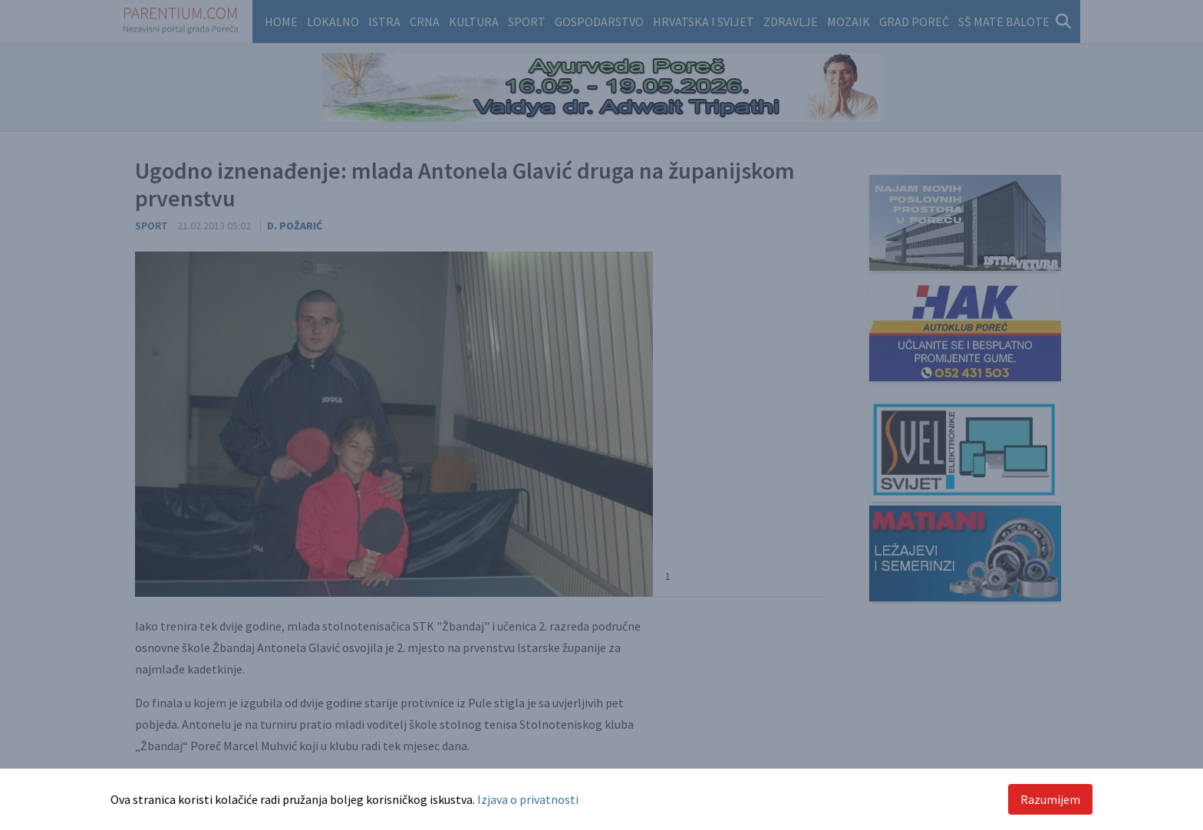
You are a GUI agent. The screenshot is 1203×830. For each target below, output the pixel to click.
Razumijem (1050, 799)
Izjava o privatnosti (527, 799)
